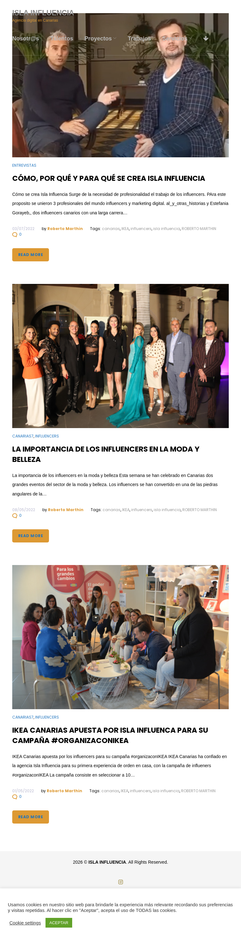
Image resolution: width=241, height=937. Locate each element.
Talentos (62, 38)
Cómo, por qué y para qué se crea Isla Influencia (108, 178)
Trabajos (139, 38)
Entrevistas (24, 165)
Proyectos (98, 38)
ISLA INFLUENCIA (43, 13)
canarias (111, 228)
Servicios (174, 38)
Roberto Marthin (65, 228)
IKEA (125, 228)
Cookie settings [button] (25, 922)
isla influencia (166, 228)
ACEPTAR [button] (58, 922)
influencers (141, 228)
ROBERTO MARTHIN (199, 228)
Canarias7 (23, 436)
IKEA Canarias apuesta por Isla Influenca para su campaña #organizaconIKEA (110, 735)
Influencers (47, 436)
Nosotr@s (25, 38)
